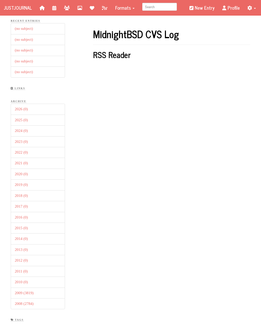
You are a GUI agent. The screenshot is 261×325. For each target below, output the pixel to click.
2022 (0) (21, 152)
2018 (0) (21, 196)
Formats (125, 7)
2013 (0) (21, 250)
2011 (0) (21, 271)
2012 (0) (21, 260)
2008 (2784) (24, 304)
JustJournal (18, 7)
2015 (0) (21, 228)
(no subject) (24, 28)
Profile (231, 7)
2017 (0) (21, 206)
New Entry (202, 7)
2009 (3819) (24, 293)
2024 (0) (21, 131)
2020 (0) (21, 174)
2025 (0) (21, 120)
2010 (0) (21, 282)
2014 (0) (21, 239)
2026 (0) (21, 109)
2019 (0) (21, 185)
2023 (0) (21, 142)
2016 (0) (21, 217)
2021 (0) (21, 163)
